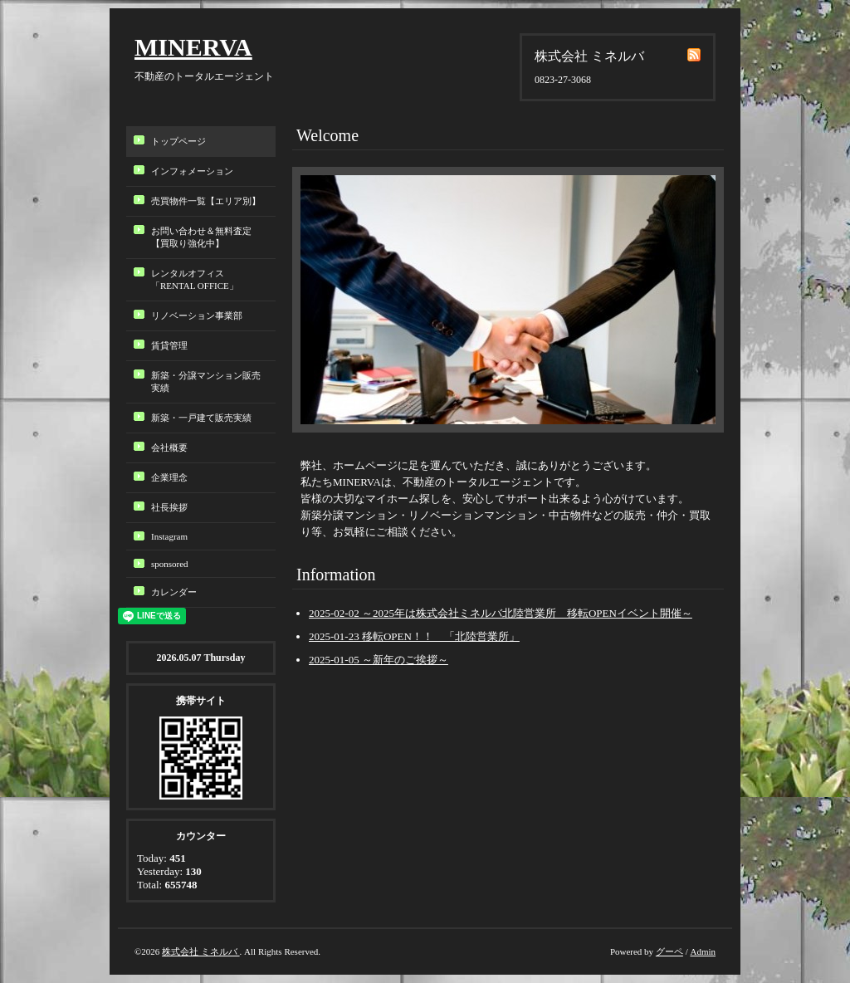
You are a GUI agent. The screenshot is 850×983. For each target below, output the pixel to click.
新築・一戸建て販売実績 (201, 418)
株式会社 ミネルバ (201, 951)
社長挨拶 (169, 507)
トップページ (178, 141)
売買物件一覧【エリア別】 (206, 201)
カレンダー (174, 592)
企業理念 (169, 477)
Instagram (169, 536)
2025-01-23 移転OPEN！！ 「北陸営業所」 (414, 636)
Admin (703, 951)
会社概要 (169, 447)
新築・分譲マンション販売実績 (206, 381)
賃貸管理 (169, 345)
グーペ (669, 951)
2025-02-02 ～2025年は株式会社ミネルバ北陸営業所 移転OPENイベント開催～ (500, 613)
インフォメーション (192, 171)
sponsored (169, 564)
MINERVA (193, 47)
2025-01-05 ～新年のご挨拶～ (378, 659)
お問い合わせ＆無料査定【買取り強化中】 (201, 237)
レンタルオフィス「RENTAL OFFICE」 (199, 279)
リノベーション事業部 (196, 315)
